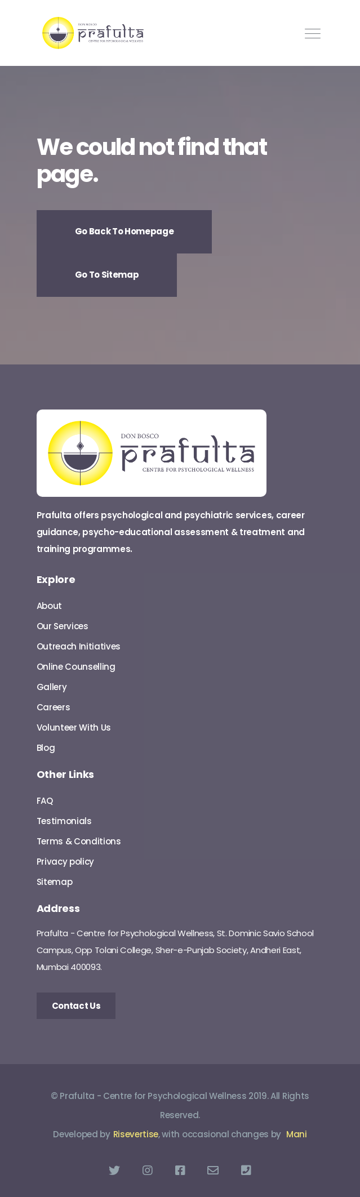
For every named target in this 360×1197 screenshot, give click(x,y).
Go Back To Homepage (124, 231)
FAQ (45, 801)
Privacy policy (66, 861)
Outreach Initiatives (79, 646)
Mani (296, 1134)
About (49, 606)
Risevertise (135, 1134)
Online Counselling (76, 667)
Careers (53, 707)
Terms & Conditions (79, 841)
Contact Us (76, 1006)
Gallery (52, 687)
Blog (46, 748)
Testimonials (64, 821)
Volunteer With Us (74, 727)
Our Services (62, 626)
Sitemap (55, 882)
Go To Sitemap (107, 275)
